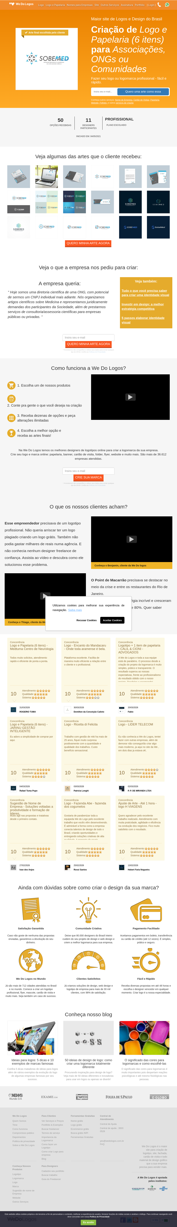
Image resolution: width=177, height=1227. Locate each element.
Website (16, 1197)
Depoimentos (19, 1137)
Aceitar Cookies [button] (112, 620)
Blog (44, 1159)
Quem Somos (19, 1121)
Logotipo (16, 1174)
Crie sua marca (88, 477)
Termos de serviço (51, 1133)
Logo (41, 4)
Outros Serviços (110, 4)
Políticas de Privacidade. (97, 352)
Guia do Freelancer (51, 1179)
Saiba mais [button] (75, 610)
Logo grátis (76, 1125)
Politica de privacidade (23, 1141)
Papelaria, (155, 100)
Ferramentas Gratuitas (82, 1137)
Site (97, 4)
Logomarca (18, 1178)
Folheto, (104, 103)
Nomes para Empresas (80, 4)
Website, (95, 103)
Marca (15, 1186)
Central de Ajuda (108, 1124)
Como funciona (19, 1129)
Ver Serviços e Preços (53, 1121)
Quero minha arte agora (88, 243)
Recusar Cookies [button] (87, 620)
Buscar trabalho (49, 1175)
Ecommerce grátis (80, 1129)
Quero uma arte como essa (143, 91)
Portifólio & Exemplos (52, 1125)
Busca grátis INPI (79, 1133)
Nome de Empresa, (124, 100)
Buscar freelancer (50, 1129)
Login (151, 4)
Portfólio (140, 4)
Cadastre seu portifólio (53, 1171)
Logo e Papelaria (55, 4)
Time (14, 1125)
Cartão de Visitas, (141, 100)
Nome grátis (77, 1121)
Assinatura (127, 4)
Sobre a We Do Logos (23, 1145)
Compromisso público (23, 1133)
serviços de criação (125, 103)
